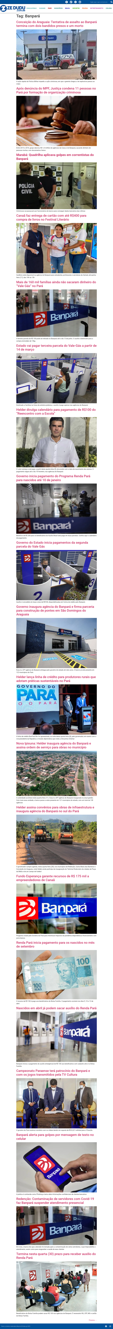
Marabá (42, 8)
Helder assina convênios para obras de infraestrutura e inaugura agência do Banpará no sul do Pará (55, 809)
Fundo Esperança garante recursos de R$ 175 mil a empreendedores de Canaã (52, 878)
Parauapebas (31, 8)
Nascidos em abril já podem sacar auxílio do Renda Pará (56, 1008)
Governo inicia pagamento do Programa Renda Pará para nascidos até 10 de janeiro (53, 478)
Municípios (58, 8)
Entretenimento (96, 8)
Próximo (93, 1320)
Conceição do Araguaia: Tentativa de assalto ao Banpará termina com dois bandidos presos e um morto (56, 24)
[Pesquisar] (111, 2)
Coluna (109, 8)
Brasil (67, 8)
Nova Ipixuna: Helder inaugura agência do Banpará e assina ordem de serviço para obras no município (53, 745)
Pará (50, 8)
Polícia (85, 8)
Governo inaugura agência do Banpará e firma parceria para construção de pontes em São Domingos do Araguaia (55, 610)
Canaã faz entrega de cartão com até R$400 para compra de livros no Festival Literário (51, 217)
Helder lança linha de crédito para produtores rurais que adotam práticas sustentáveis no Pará (56, 679)
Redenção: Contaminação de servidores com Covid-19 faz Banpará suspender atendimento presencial (55, 1201)
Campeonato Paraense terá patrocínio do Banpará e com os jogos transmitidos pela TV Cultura (53, 1072)
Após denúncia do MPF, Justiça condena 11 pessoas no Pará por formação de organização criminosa (56, 90)
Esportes (76, 8)
